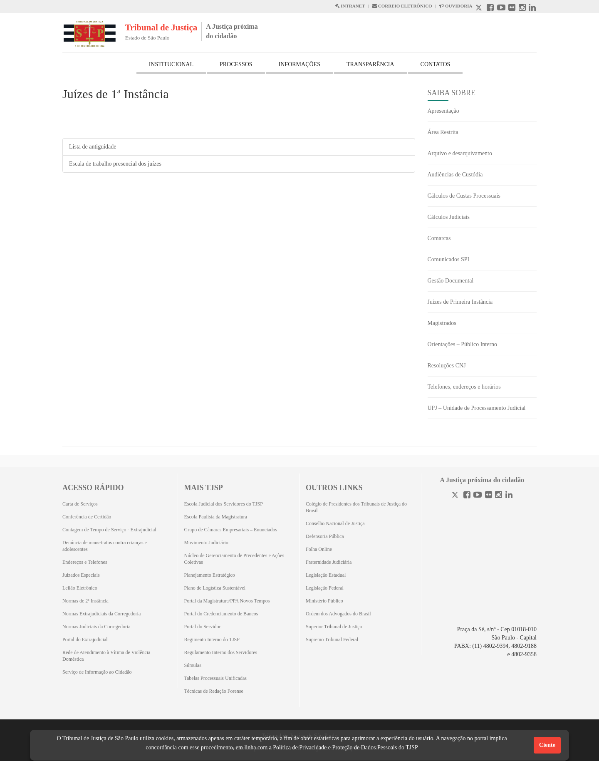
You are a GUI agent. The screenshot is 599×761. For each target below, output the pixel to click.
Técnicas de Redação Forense (213, 691)
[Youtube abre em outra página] (501, 8)
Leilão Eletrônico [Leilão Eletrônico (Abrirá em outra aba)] (79, 588)
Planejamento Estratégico (209, 575)
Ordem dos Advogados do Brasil (338, 614)
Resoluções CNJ (447, 365)
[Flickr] (488, 496)
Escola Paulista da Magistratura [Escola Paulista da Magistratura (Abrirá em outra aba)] (216, 517)
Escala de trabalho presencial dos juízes (115, 164)
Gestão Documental (451, 281)
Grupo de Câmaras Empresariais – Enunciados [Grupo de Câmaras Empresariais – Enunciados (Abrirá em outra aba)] (230, 530)
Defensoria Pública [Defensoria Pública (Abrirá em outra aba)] (325, 536)
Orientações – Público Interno (463, 344)
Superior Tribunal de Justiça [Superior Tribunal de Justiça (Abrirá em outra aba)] (334, 627)
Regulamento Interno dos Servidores (220, 652)
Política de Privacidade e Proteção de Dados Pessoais (335, 747)
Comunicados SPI (449, 259)
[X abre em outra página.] (480, 8)
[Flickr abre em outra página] (511, 8)
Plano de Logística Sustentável (215, 588)
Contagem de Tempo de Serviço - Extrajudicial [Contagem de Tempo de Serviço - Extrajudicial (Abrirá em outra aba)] (109, 530)
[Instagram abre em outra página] (522, 8)
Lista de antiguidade (92, 147)
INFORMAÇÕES (299, 64)
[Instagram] (498, 496)
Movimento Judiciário (206, 542)
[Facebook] (467, 496)
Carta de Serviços (80, 504)
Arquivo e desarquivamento (460, 153)
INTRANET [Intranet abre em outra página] (350, 5)
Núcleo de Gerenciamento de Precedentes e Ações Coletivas (234, 559)
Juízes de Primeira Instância (460, 302)
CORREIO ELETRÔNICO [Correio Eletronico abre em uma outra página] (402, 5)
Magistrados (442, 323)
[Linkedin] (509, 496)
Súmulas (192, 665)
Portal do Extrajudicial (85, 639)
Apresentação (443, 111)
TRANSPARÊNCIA (370, 64)
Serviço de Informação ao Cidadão (97, 672)
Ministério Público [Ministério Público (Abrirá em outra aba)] (324, 601)
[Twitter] (456, 496)
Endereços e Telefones (84, 562)
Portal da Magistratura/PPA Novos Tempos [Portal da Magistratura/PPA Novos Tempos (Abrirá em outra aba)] (227, 601)
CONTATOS (435, 64)
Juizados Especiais (81, 575)
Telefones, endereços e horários (464, 387)
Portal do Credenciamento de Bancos (221, 614)
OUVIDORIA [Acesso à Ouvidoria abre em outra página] (455, 5)
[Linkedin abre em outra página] (532, 8)
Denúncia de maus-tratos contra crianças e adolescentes (104, 546)
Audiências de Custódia (455, 174)
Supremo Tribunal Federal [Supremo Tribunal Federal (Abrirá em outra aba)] (332, 639)
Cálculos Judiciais (449, 217)
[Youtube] (478, 496)
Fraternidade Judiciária (328, 562)
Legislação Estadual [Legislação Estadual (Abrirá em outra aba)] (326, 575)
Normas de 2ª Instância (85, 601)
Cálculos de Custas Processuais (464, 196)
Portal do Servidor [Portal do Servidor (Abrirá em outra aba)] (202, 627)
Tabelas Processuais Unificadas (215, 678)
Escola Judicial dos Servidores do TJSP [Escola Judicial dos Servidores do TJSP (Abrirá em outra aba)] (223, 504)
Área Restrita (443, 132)
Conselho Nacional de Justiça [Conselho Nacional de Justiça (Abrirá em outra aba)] (335, 523)
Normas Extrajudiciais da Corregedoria (101, 614)
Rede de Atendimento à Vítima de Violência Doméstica (106, 655)
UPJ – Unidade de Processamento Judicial (477, 408)
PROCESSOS (236, 64)
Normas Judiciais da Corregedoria (96, 627)
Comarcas (439, 238)
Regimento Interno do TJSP (212, 639)
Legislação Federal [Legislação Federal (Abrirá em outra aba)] (325, 588)
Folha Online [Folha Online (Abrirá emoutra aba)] (319, 549)
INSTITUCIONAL (171, 64)
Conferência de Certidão (86, 517)
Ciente (547, 745)
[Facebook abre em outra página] (490, 8)
